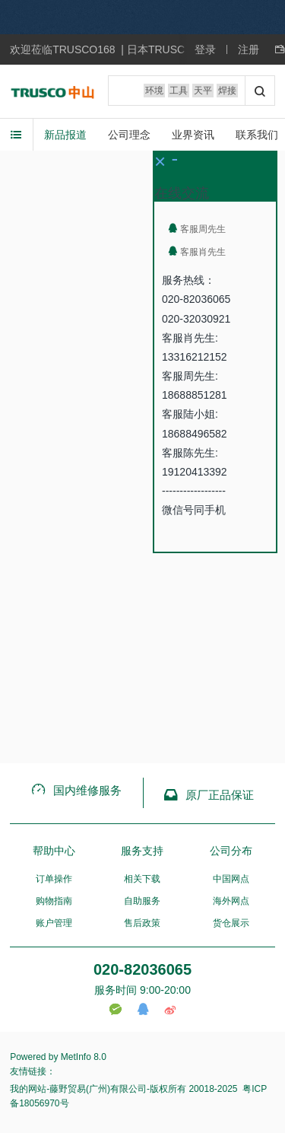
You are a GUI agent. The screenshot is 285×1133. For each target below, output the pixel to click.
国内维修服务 (76, 790)
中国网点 (231, 879)
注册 (248, 49)
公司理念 (129, 135)
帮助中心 (54, 851)
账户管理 (54, 923)
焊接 (227, 90)
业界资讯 (193, 135)
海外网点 (231, 901)
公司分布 (231, 851)
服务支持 (142, 851)
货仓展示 (231, 923)
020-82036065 (142, 969)
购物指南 (54, 901)
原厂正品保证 (208, 794)
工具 (178, 90)
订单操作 (54, 879)
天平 (203, 90)
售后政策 (142, 923)
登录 (205, 49)
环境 (154, 90)
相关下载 (142, 879)
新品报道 (65, 135)
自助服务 (142, 901)
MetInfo (76, 1057)
